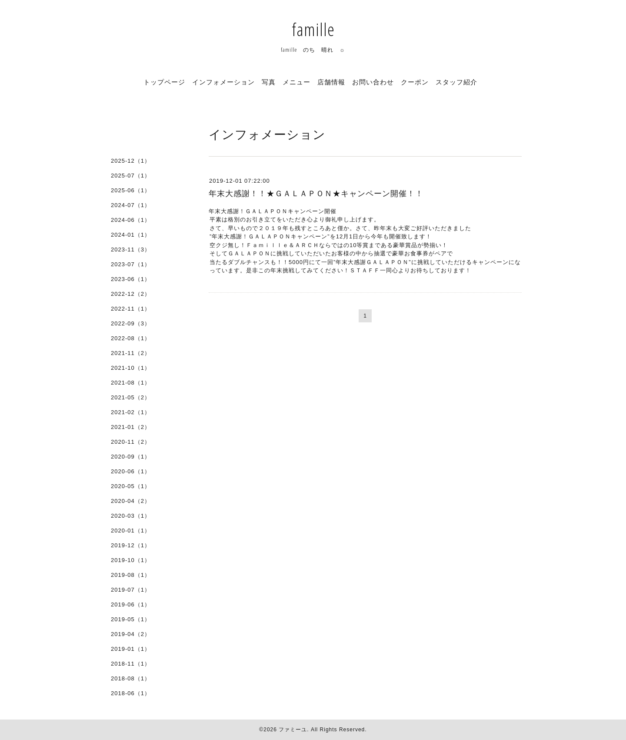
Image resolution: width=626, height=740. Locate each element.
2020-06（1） (130, 471)
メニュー (296, 81)
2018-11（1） (130, 663)
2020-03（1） (130, 515)
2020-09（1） (130, 456)
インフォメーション (223, 81)
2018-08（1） (130, 678)
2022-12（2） (130, 294)
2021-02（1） (130, 412)
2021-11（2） (130, 353)
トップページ (164, 81)
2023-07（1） (130, 264)
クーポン (415, 81)
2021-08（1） (130, 382)
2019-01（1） (130, 649)
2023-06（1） (130, 279)
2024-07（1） (130, 205)
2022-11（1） (130, 308)
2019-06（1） (130, 604)
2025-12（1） (130, 160)
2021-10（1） (130, 368)
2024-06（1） (130, 220)
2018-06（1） (130, 693)
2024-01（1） (130, 234)
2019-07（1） (130, 589)
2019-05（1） (130, 619)
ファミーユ (293, 730)
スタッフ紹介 (456, 81)
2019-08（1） (130, 575)
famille (313, 29)
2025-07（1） (130, 175)
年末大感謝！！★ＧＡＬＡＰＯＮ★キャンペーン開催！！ (316, 193)
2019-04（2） (130, 634)
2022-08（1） (130, 338)
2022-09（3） (130, 323)
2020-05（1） (130, 486)
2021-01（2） (130, 427)
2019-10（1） (130, 560)
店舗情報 (331, 81)
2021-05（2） (130, 397)
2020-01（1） (130, 530)
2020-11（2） (130, 442)
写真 (269, 81)
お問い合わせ (373, 81)
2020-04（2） (130, 501)
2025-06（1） (130, 190)
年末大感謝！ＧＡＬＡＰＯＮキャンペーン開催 (272, 211)
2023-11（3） (130, 249)
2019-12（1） (130, 545)
